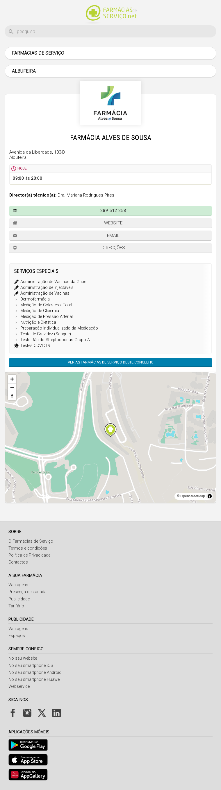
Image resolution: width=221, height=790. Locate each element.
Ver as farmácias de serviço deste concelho (111, 362)
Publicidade (19, 599)
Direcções (113, 247)
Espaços (16, 635)
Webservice (19, 686)
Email (113, 235)
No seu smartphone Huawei (34, 679)
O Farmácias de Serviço (30, 541)
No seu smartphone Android (34, 672)
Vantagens (18, 584)
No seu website (22, 658)
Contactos (18, 562)
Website (113, 223)
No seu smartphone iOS (30, 665)
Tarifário (16, 606)
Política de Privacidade (29, 555)
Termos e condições (27, 548)
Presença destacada (27, 591)
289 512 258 (113, 210)
